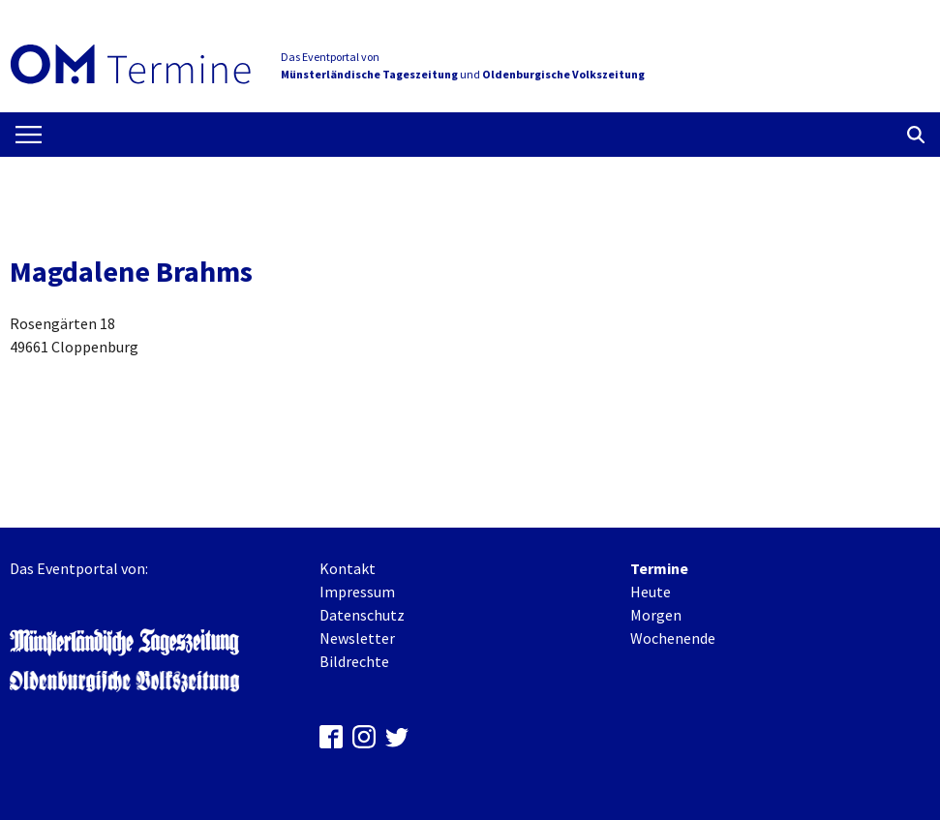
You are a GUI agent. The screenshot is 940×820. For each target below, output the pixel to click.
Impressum (357, 591)
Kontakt (347, 568)
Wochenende (672, 638)
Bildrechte (354, 661)
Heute (650, 591)
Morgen (656, 614)
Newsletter (357, 638)
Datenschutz (362, 614)
